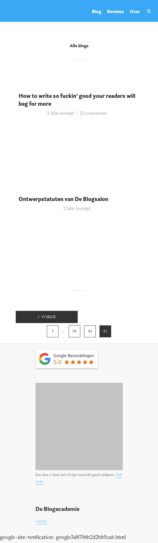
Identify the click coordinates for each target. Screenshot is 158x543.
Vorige (48, 317)
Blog (96, 11)
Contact (41, 521)
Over (135, 11)
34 (90, 331)
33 (74, 331)
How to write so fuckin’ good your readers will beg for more (77, 99)
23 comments (93, 113)
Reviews (115, 11)
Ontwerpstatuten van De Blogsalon (63, 199)
